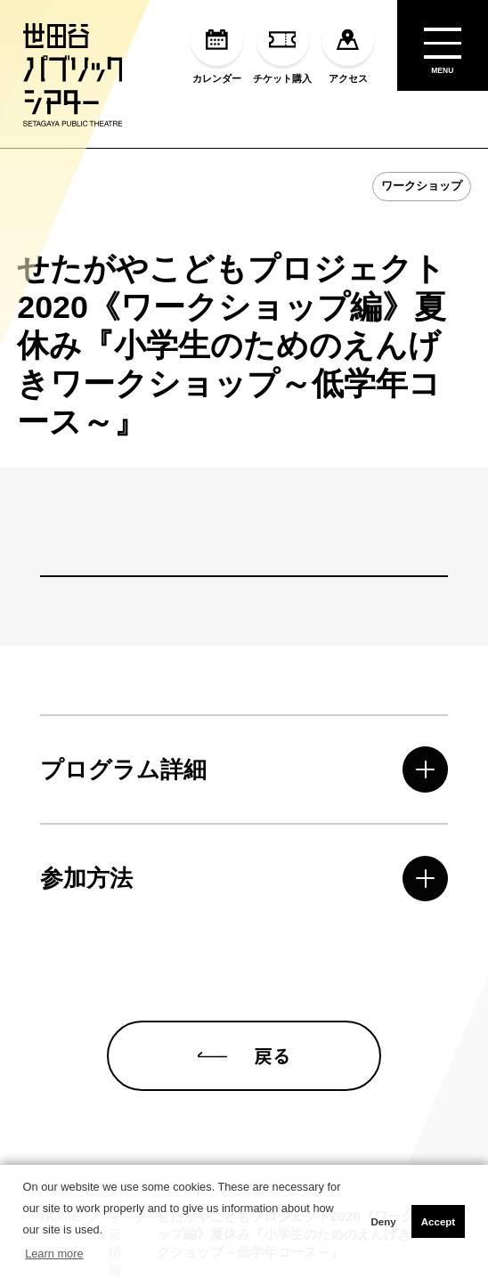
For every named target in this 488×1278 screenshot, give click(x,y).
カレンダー (217, 48)
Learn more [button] (54, 1253)
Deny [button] (382, 1222)
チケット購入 (282, 48)
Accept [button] (438, 1222)
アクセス (347, 48)
